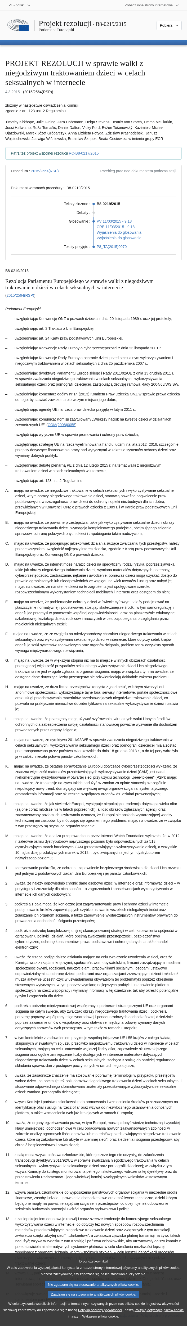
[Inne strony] (152, 5)
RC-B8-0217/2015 (84, 153)
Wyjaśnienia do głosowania (119, 232)
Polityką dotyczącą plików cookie (159, 1318)
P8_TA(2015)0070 (112, 247)
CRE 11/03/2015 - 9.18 (116, 227)
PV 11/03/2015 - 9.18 (114, 221)
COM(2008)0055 (61, 425)
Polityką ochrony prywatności (100, 1318)
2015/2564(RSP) (45, 171)
